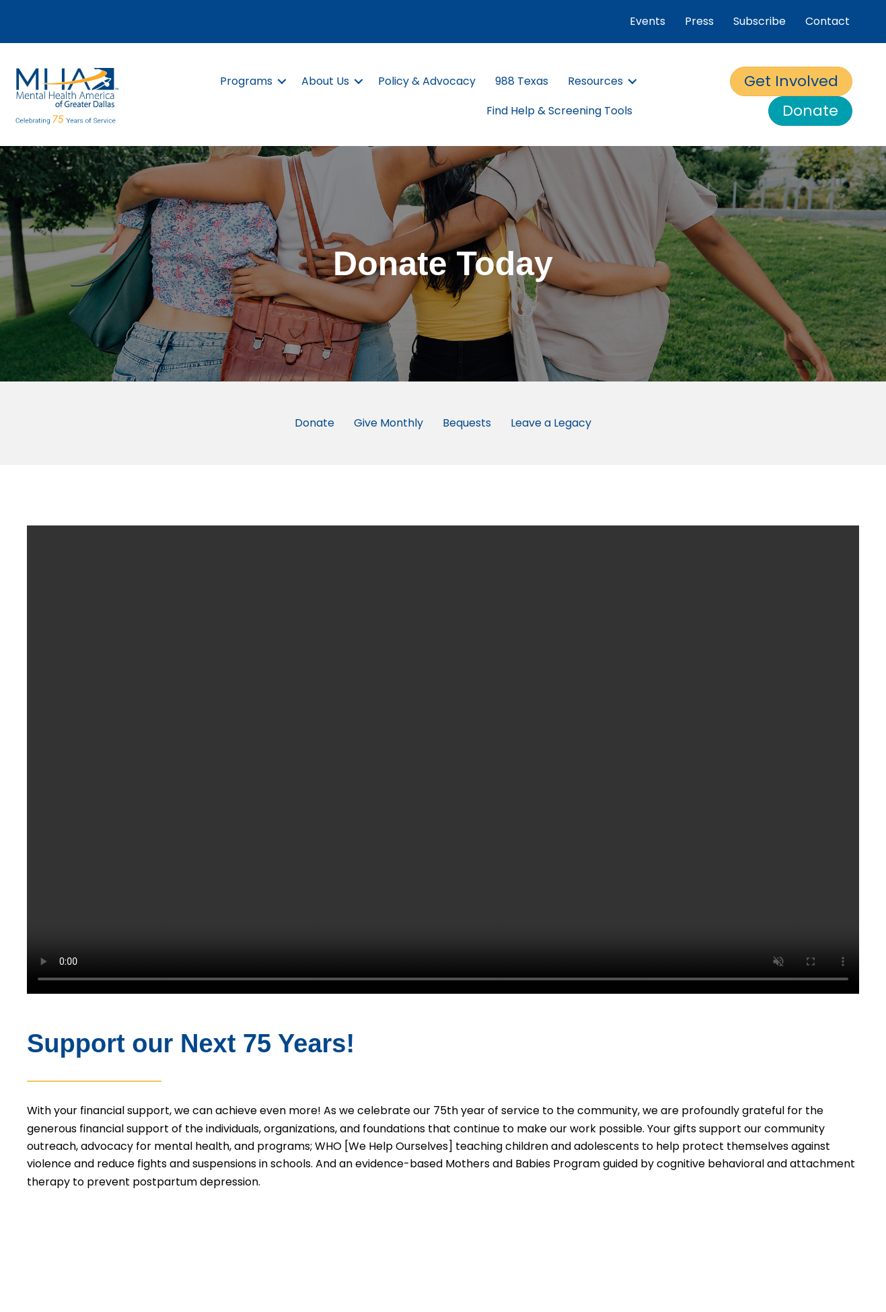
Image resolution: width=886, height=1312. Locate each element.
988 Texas (521, 81)
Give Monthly (388, 423)
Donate (314, 423)
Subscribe (759, 21)
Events (647, 21)
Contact (827, 21)
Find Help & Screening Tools (559, 110)
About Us (325, 81)
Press (699, 21)
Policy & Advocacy (427, 81)
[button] (281, 81)
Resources (595, 81)
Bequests (467, 423)
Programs (246, 81)
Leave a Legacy (551, 423)
